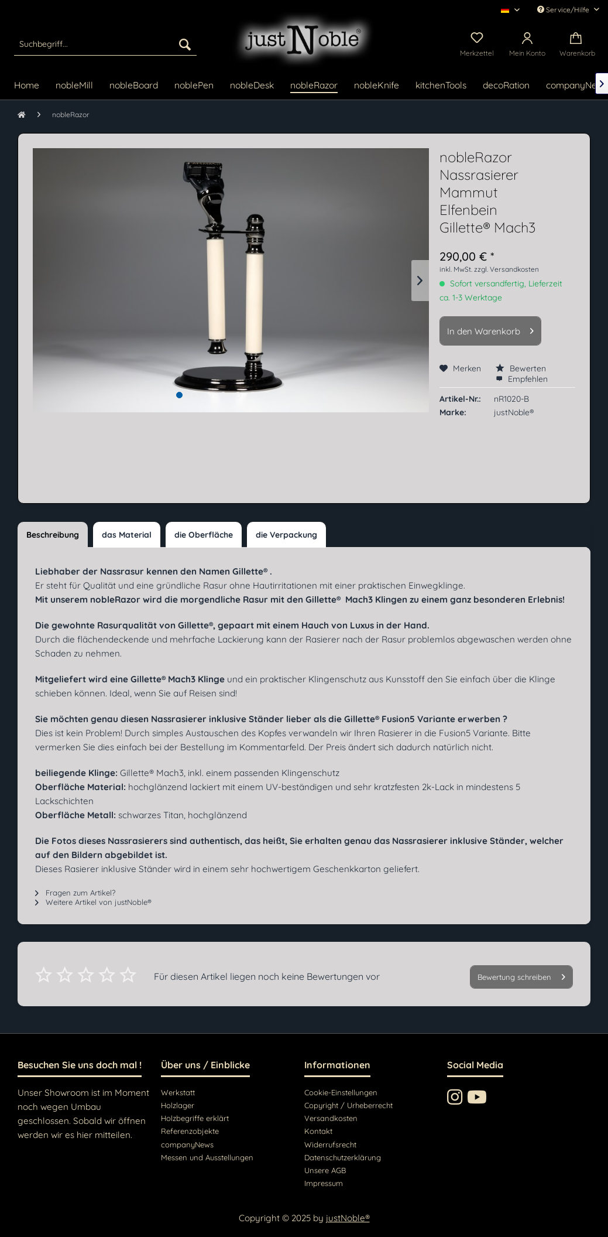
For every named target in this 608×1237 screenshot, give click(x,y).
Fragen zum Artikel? (75, 892)
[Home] (26, 86)
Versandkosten (331, 1118)
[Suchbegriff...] (105, 44)
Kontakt (318, 1131)
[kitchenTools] (441, 86)
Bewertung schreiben (521, 975)
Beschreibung (52, 534)
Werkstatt (178, 1092)
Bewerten (521, 368)
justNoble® (348, 1218)
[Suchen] (185, 44)
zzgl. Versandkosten (506, 269)
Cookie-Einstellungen (340, 1092)
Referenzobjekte (190, 1131)
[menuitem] (105, 44)
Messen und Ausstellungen (207, 1157)
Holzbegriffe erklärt (195, 1118)
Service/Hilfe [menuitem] (564, 9)
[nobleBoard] (133, 86)
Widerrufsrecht (330, 1144)
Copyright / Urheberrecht (348, 1105)
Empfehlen (522, 379)
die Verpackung (286, 534)
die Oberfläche (203, 534)
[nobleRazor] (314, 86)
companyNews (187, 1144)
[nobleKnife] (376, 86)
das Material (127, 534)
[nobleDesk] (252, 86)
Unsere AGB (325, 1170)
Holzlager (177, 1105)
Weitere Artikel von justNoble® (93, 902)
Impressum (323, 1183)
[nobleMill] (74, 86)
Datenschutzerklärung (342, 1157)
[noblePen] (194, 86)
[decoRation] (506, 86)
